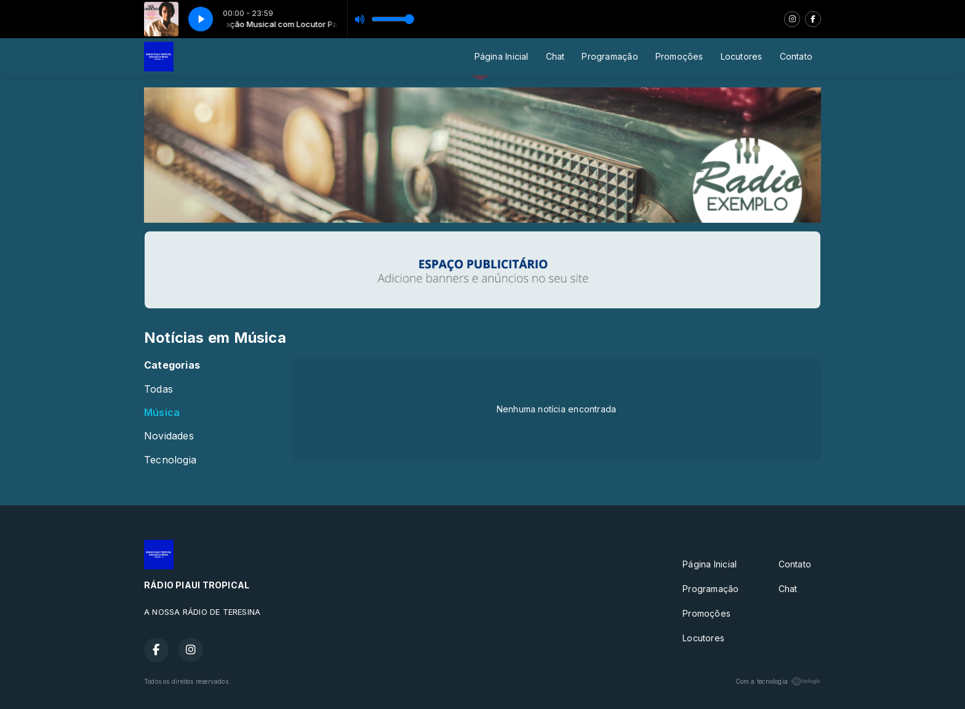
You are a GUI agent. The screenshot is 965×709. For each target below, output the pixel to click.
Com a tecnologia (778, 681)
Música (162, 413)
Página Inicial (501, 56)
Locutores (742, 56)
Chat (555, 56)
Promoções (679, 56)
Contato (796, 56)
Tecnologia (170, 460)
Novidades (169, 436)
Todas (158, 389)
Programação (610, 56)
